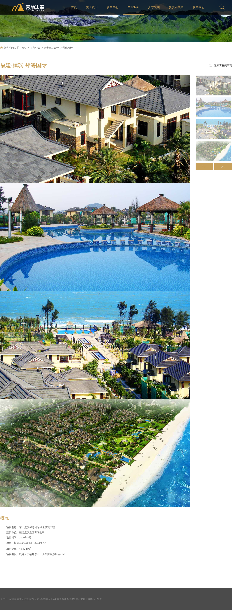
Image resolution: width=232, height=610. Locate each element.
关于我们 (92, 7)
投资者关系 (176, 7)
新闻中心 (112, 7)
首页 (74, 7)
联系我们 (198, 7)
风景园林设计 (51, 47)
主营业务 (133, 7)
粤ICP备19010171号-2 (89, 599)
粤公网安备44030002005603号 (57, 599)
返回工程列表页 (223, 65)
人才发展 (154, 7)
